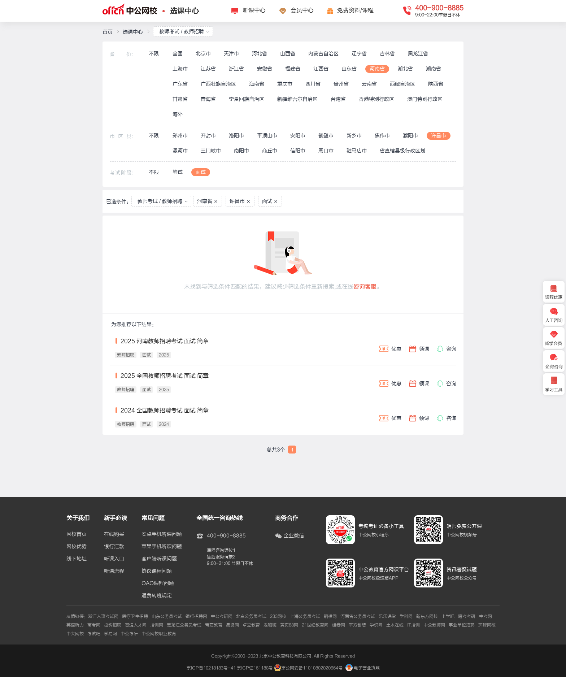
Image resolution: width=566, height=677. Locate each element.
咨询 (446, 349)
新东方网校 (427, 616)
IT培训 (413, 625)
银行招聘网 (196, 616)
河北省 (259, 54)
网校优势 (76, 546)
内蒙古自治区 (323, 54)
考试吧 (93, 633)
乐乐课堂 (387, 616)
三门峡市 (211, 151)
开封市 (208, 136)
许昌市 (438, 136)
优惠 (390, 349)
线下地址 (76, 558)
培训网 (156, 625)
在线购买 (114, 534)
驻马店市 (357, 151)
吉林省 (387, 54)
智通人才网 (136, 625)
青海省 (208, 99)
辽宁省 (359, 54)
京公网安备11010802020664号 (312, 668)
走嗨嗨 (270, 625)
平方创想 (357, 625)
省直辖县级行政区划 (402, 151)
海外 (178, 114)
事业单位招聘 (462, 625)
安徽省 (264, 69)
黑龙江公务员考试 (184, 625)
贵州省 (341, 84)
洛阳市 (236, 136)
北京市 (203, 54)
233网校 (278, 616)
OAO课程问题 (158, 583)
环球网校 (487, 625)
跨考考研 (466, 616)
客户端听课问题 (159, 558)
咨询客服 (364, 286)
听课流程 (114, 571)
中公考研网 (221, 616)
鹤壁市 (326, 136)
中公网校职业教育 (159, 633)
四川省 (313, 84)
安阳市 (297, 136)
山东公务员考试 (167, 616)
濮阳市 (410, 136)
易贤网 (232, 625)
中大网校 (75, 633)
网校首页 (76, 534)
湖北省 (405, 69)
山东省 (349, 69)
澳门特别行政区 (425, 99)
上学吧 (447, 616)
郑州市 (180, 136)
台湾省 (338, 99)
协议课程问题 (157, 571)
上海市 (180, 69)
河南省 (377, 69)
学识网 (376, 625)
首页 (108, 32)
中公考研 (129, 633)
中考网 (485, 616)
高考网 (93, 625)
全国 (178, 54)
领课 (419, 349)
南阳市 (241, 151)
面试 (201, 172)
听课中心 (254, 10)
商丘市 (269, 151)
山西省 (287, 54)
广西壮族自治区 (218, 84)
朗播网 (330, 616)
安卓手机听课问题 (162, 534)
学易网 (110, 633)
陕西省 (435, 84)
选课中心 (184, 11)
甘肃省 (180, 99)
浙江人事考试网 (103, 616)
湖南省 (433, 69)
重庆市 (284, 84)
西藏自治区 (402, 84)
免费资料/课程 (355, 10)
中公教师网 (434, 625)
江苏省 (208, 69)
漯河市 (180, 151)
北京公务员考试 (251, 616)
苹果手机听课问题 (162, 546)
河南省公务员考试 (357, 616)
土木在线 (395, 625)
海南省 (256, 84)
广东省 (180, 84)
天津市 (231, 54)
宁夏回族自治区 (246, 99)
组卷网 (338, 625)
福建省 (292, 69)
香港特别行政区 (376, 99)
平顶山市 (267, 136)
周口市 (326, 151)
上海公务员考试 (305, 616)
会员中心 (302, 10)
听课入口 (114, 558)
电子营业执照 (362, 668)
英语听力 (75, 625)
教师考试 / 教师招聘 (184, 32)
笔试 (178, 172)
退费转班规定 (157, 595)
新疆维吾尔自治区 (297, 99)
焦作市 (382, 136)
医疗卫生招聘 (135, 616)
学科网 (406, 616)
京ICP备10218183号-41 (211, 668)
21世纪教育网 (315, 625)
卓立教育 (251, 625)
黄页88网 (289, 625)
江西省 (320, 69)
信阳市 (297, 151)
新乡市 (354, 136)
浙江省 (236, 69)
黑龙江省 (418, 54)
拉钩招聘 (112, 625)
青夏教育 (213, 625)
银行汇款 (114, 546)
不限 (154, 54)
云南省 (369, 84)
